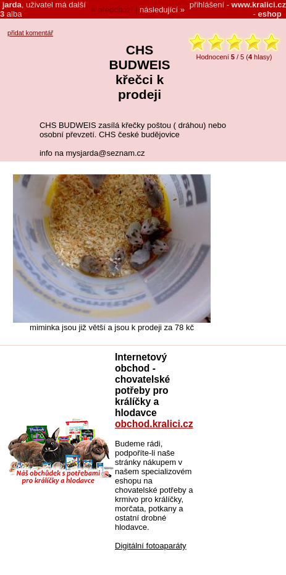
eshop (269, 14)
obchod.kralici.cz (154, 424)
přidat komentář (30, 32)
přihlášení (207, 4)
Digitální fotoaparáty (151, 545)
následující (159, 9)
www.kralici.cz (259, 4)
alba (11, 14)
